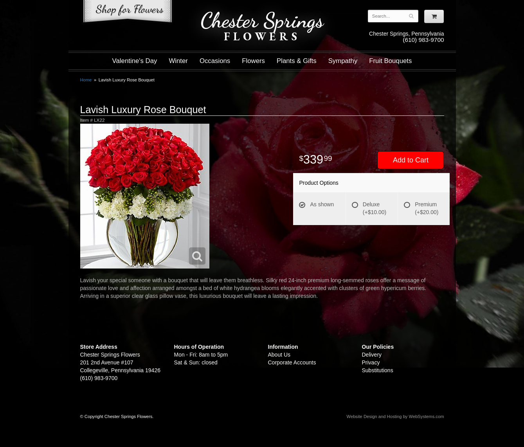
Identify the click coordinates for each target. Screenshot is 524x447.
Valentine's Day (134, 61)
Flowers (253, 61)
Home (86, 80)
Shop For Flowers (127, 12)
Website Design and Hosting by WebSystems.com (395, 416)
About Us (279, 354)
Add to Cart (411, 160)
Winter (178, 61)
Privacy (371, 362)
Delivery (372, 354)
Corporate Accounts (292, 362)
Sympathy (343, 61)
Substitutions (377, 370)
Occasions (215, 61)
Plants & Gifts (297, 61)
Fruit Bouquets (390, 61)
